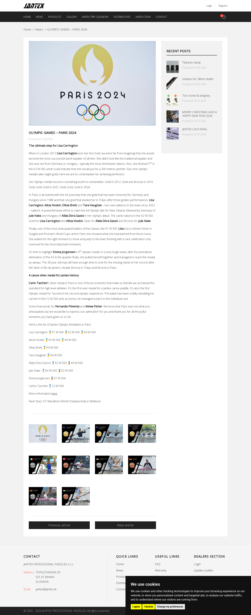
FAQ (157, 564)
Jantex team (143, 16)
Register (223, 5)
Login (209, 5)
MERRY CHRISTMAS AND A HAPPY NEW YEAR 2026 (199, 114)
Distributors (122, 16)
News (39, 16)
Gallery (72, 16)
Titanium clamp (191, 62)
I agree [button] (136, 606)
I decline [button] (148, 606)
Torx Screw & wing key (196, 95)
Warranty (160, 570)
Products (54, 16)
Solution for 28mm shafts (197, 79)
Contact (161, 16)
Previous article (59, 525)
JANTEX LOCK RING (194, 129)
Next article (125, 525)
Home (27, 16)
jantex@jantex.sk (46, 589)
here (54, 393)
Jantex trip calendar (95, 16)
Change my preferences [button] (170, 606)
